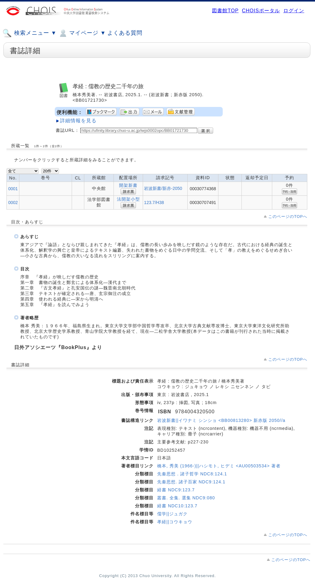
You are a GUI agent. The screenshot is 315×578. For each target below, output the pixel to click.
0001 (13, 188)
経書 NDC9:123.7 (176, 489)
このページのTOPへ (287, 216)
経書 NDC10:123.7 (177, 505)
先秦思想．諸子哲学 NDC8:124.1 (192, 473)
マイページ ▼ (82, 33)
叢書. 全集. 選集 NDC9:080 (186, 497)
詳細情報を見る (78, 120)
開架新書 (128, 185)
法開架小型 (128, 199)
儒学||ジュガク (172, 513)
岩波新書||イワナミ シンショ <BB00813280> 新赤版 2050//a (221, 420)
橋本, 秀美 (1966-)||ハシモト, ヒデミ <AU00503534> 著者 (219, 465)
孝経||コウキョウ (174, 521)
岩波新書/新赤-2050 (163, 188)
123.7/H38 (154, 202)
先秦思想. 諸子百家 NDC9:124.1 (191, 481)
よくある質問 (124, 33)
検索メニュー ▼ (29, 33)
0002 (13, 202)
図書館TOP (225, 10)
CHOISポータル (261, 10)
